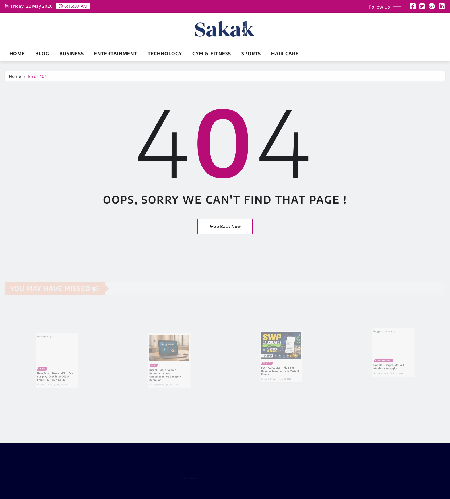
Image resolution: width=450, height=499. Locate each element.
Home (17, 53)
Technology (165, 53)
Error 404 (37, 78)
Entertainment (115, 53)
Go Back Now (225, 226)
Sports (251, 53)
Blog (42, 53)
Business (71, 53)
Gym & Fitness (211, 53)
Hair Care (285, 53)
